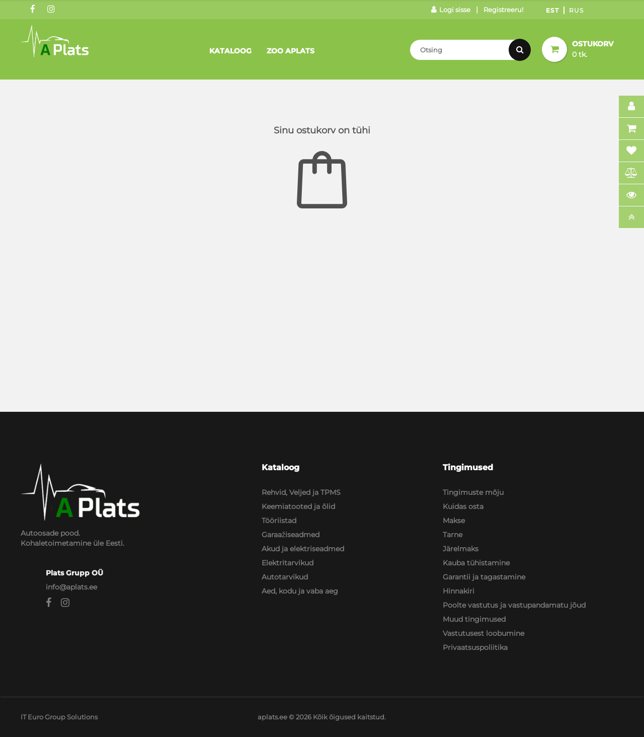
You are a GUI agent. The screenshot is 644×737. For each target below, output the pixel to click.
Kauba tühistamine (476, 562)
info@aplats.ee (71, 587)
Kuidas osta (463, 506)
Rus (576, 10)
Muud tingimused (474, 619)
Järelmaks (460, 548)
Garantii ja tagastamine (484, 576)
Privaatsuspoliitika (475, 647)
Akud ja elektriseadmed (303, 548)
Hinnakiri (458, 591)
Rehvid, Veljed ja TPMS (301, 492)
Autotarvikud (285, 576)
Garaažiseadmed (290, 534)
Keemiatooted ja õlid (298, 506)
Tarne (452, 534)
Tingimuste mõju (473, 492)
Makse (454, 520)
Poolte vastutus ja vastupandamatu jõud (514, 605)
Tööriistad (279, 520)
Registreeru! (503, 10)
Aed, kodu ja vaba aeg (300, 591)
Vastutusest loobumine (483, 633)
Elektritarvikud (287, 562)
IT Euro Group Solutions (59, 717)
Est (552, 10)
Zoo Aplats (290, 50)
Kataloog (230, 50)
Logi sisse (450, 10)
